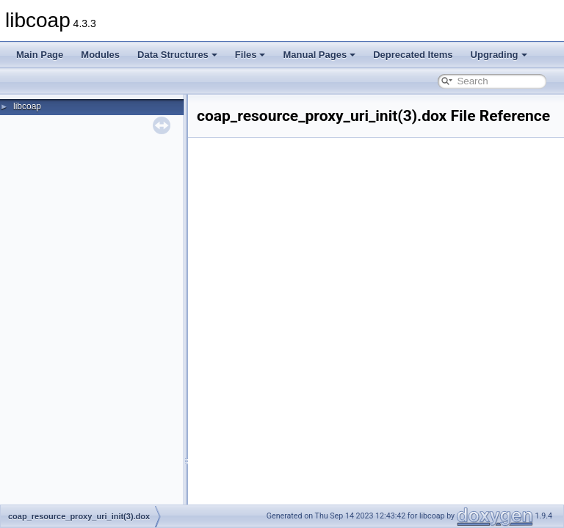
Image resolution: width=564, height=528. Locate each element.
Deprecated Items (412, 54)
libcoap (27, 106)
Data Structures (177, 54)
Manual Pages (319, 54)
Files (250, 54)
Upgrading (499, 54)
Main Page (39, 54)
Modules (100, 54)
